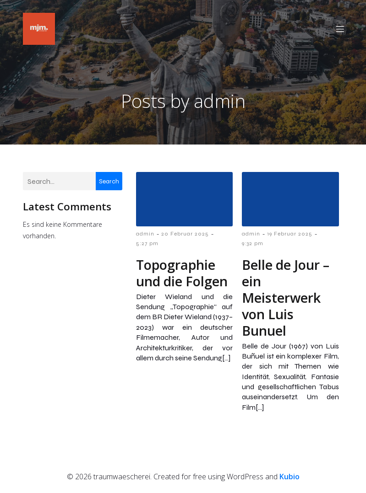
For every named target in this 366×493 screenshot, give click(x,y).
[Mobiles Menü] (340, 30)
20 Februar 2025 (185, 235)
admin (145, 235)
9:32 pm (252, 245)
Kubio (289, 478)
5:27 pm (147, 245)
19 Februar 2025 (289, 235)
